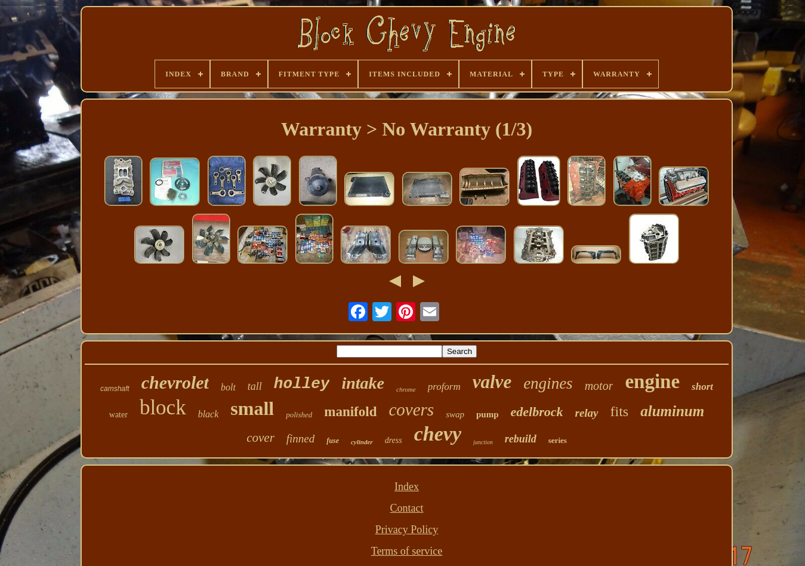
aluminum (672, 411)
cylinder (362, 441)
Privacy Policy (407, 530)
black (208, 414)
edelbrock (537, 411)
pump (487, 414)
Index (406, 487)
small (252, 408)
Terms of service (407, 551)
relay (586, 413)
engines (547, 383)
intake (362, 383)
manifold (350, 411)
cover (260, 437)
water (118, 414)
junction (483, 442)
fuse (332, 440)
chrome (406, 389)
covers (411, 409)
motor (599, 385)
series (557, 440)
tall (255, 386)
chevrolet (175, 382)
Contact (407, 508)
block (163, 407)
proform (444, 386)
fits (619, 411)
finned (300, 438)
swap (455, 414)
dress (393, 440)
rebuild (520, 439)
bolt (228, 387)
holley (302, 384)
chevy (437, 434)
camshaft (114, 388)
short (702, 386)
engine (652, 381)
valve (492, 381)
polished (299, 414)
